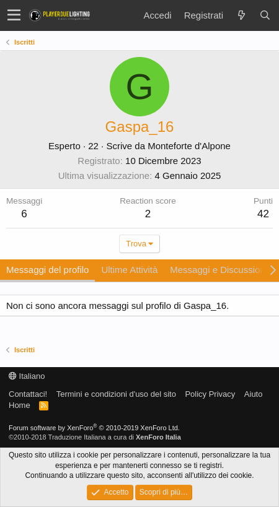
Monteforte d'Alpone (189, 146)
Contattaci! (28, 394)
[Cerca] (265, 15)
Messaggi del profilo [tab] (47, 269)
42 (263, 214)
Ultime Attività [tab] (129, 269)
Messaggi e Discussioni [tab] (218, 269)
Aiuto (253, 394)
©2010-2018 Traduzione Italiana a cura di (95, 437)
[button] (13, 15)
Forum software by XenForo (94, 427)
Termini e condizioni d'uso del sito (116, 394)
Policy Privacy (210, 394)
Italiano (27, 376)
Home (19, 405)
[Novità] (241, 15)
